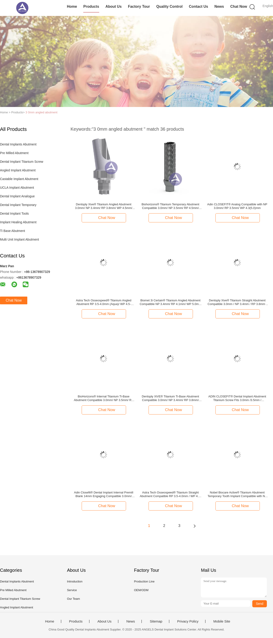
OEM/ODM (141, 590)
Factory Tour (139, 6)
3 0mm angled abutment (41, 112)
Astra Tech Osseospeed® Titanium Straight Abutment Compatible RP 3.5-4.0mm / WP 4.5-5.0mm (170, 494)
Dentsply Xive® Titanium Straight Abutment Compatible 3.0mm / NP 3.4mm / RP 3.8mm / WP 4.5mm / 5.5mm (237, 302)
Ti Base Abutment (12, 231)
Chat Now (238, 6)
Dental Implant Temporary (18, 205)
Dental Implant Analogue (17, 196)
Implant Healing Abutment (18, 222)
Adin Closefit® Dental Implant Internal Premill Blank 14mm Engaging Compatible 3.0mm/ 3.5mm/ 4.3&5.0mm (103, 494)
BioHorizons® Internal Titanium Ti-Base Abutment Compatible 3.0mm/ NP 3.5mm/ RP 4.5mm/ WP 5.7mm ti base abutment (103, 398)
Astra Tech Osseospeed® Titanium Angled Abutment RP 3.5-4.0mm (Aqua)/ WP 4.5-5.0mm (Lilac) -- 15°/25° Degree (103, 302)
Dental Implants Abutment (18, 144)
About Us (113, 6)
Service (72, 590)
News (219, 6)
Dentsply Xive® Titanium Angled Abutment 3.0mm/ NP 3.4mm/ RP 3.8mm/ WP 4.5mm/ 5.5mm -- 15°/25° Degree (103, 206)
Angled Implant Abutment (17, 170)
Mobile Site (221, 621)
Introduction (74, 581)
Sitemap (156, 621)
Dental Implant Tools (14, 213)
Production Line (144, 581)
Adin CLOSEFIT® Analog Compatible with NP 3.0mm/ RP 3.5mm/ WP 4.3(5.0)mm (237, 206)
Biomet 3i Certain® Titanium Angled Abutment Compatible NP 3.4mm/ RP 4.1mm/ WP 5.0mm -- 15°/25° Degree (170, 302)
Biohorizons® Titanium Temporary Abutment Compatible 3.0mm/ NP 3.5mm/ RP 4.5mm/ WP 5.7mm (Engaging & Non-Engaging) (170, 206)
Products (91, 6)
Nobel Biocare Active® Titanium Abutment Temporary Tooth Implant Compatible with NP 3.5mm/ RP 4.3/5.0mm (237, 494)
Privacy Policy (187, 621)
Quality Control (169, 6)
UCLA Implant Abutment (17, 187)
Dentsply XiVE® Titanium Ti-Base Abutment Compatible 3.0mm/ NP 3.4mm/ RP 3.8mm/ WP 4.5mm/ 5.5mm (170, 398)
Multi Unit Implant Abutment (19, 239)
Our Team (73, 598)
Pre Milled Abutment (14, 153)
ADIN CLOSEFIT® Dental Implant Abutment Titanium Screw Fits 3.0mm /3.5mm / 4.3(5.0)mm (237, 398)
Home (72, 6)
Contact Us (198, 6)
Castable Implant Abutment (19, 179)
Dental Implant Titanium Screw (21, 161)
